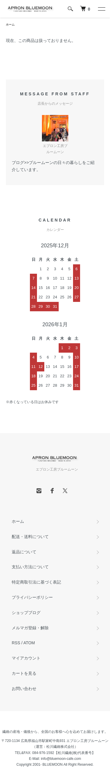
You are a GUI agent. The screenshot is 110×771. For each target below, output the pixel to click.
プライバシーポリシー (32, 597)
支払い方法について (30, 566)
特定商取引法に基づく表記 (36, 582)
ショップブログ (26, 612)
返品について (24, 551)
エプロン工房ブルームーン (87, 741)
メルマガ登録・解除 (30, 627)
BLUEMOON (53, 764)
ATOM (29, 642)
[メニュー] (101, 9)
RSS (16, 642)
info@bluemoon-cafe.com (61, 759)
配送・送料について (30, 536)
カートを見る (24, 673)
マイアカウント (26, 658)
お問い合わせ (24, 688)
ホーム (10, 24)
